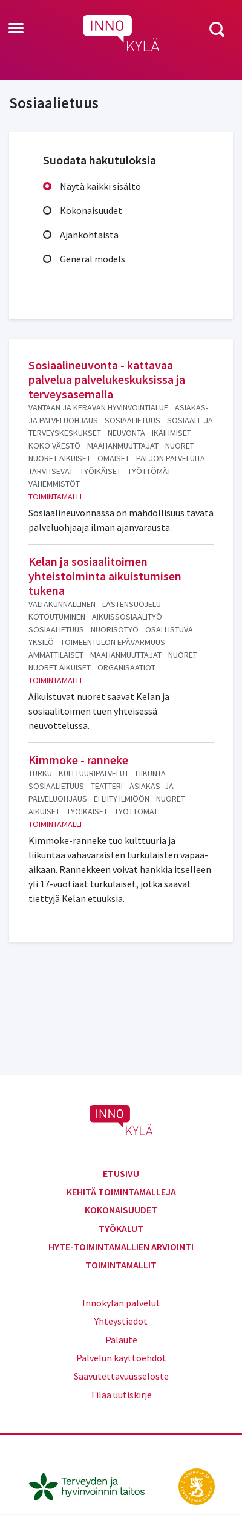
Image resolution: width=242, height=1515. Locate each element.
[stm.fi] (196, 1485)
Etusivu (121, 1173)
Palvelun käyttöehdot (121, 1358)
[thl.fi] (93, 1485)
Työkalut (121, 1228)
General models (92, 259)
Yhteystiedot (121, 1321)
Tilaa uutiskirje (121, 1395)
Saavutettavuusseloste (121, 1376)
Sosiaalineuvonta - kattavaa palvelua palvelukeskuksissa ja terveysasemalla (106, 379)
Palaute (121, 1340)
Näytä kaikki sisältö (100, 186)
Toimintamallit (121, 1265)
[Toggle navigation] (16, 29)
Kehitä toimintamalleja (121, 1192)
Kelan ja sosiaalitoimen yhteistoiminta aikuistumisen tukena (105, 576)
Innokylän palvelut (121, 1303)
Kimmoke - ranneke (78, 759)
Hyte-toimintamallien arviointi (121, 1247)
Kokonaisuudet (91, 210)
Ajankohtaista (89, 235)
